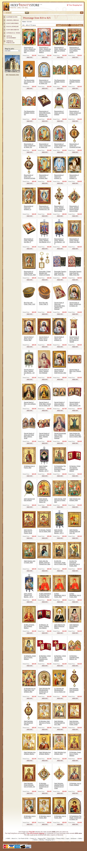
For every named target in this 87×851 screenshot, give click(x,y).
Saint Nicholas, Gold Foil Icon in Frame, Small (74, 722)
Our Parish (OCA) (23, 838)
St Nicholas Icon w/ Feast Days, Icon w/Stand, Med (29, 690)
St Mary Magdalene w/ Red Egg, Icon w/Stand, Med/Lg (45, 595)
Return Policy (51, 838)
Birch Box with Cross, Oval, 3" (43, 303)
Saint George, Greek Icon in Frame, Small (28, 531)
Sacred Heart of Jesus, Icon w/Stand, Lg (59, 338)
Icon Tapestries (12, 23)
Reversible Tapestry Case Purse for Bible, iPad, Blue (60, 273)
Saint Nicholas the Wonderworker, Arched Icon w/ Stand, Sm (44, 691)
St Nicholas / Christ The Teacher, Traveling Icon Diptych (45, 658)
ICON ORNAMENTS (12, 30)
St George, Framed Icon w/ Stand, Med (45, 530)
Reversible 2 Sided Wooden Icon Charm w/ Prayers (45, 273)
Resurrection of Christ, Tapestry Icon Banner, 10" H (44, 240)
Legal (67, 838)
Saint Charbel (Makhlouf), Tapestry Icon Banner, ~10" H (43, 468)
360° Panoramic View (12, 75)
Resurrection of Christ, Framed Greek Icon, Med (74, 240)
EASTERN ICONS (11, 17)
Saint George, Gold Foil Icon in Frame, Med (60, 500)
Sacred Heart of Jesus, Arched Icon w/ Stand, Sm (75, 304)
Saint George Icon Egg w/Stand (29, 499)
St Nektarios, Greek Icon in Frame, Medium (30, 657)
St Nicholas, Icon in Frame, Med (30, 817)
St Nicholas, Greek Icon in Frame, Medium (75, 754)
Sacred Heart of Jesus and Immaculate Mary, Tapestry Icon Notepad (59, 306)
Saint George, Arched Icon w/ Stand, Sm (43, 500)
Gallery (80, 838)
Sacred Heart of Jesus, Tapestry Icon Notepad (44, 371)
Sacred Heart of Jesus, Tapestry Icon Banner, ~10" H (29, 372)
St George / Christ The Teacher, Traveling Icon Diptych (74, 468)
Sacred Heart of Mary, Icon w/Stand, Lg (30, 404)
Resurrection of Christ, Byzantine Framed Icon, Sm (44, 207)
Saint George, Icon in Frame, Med (29, 561)
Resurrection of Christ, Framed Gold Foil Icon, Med (30, 273)
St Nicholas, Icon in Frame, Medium (75, 784)
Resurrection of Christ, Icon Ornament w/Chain (75, 145)
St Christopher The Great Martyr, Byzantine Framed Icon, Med (60, 468)
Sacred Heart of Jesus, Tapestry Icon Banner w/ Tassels (74, 339)
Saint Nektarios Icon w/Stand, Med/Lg (74, 626)
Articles (35, 840)
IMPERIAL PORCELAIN (10, 42)
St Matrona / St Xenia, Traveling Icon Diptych (44, 626)
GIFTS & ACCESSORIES (11, 37)
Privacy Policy (60, 838)
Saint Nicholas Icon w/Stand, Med (60, 753)
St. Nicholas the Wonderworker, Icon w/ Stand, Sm (59, 690)
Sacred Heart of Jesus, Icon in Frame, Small (44, 338)
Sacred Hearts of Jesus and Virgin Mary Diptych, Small (29, 436)
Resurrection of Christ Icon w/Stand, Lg (58, 176)
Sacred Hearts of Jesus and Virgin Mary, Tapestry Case (44, 436)
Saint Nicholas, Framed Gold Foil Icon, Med (59, 722)
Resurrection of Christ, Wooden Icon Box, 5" (28, 240)
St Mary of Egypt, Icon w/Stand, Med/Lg (29, 626)
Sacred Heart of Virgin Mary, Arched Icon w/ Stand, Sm (45, 404)
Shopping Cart (49, 840)
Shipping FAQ (42, 838)
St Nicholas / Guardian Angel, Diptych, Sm (74, 657)
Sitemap (41, 840)
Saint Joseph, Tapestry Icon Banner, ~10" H (28, 595)
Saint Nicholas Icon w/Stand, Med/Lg (30, 753)
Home (24, 21)
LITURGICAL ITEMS (13, 33)
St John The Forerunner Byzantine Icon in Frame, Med (74, 563)
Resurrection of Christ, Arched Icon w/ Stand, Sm (45, 81)
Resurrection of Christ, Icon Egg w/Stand (59, 112)
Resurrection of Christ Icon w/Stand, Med (43, 176)
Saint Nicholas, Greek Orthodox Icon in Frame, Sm (29, 785)
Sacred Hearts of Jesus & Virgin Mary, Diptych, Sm (74, 404)
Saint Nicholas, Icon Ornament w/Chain (74, 690)
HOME (8, 838)
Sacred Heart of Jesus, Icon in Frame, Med (28, 338)
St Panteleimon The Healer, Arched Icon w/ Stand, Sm (75, 817)
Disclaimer (73, 838)
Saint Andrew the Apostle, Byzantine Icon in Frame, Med (75, 435)
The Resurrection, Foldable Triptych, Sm (59, 81)
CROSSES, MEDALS (12, 20)
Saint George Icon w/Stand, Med (74, 499)
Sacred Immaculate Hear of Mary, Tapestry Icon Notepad (60, 436)
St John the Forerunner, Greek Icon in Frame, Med (60, 562)
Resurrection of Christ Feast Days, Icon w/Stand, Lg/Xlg (75, 50)
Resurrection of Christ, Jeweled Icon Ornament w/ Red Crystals (59, 208)
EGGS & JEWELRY (12, 26)
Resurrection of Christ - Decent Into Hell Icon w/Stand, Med (30, 50)
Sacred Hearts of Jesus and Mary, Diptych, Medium (59, 404)
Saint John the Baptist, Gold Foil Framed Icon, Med (44, 562)
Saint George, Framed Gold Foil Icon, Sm (74, 531)
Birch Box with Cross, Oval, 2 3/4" (29, 303)
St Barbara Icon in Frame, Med (29, 466)
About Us (14, 838)
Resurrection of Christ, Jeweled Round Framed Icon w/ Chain (74, 208)
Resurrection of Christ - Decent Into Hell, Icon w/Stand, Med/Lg (45, 50)
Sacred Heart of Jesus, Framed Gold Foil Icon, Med (60, 371)
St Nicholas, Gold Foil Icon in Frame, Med (44, 722)
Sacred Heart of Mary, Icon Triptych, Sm (75, 371)
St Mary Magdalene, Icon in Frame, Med (60, 595)
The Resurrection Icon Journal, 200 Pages (29, 81)
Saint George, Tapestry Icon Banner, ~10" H (58, 531)
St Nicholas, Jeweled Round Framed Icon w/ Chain (43, 786)
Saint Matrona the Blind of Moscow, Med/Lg (59, 626)
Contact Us (33, 838)
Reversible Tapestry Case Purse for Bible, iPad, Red (75, 273)
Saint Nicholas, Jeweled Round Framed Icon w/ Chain (59, 786)
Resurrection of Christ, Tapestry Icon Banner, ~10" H (59, 241)
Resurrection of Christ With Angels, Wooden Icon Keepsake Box (45, 113)
